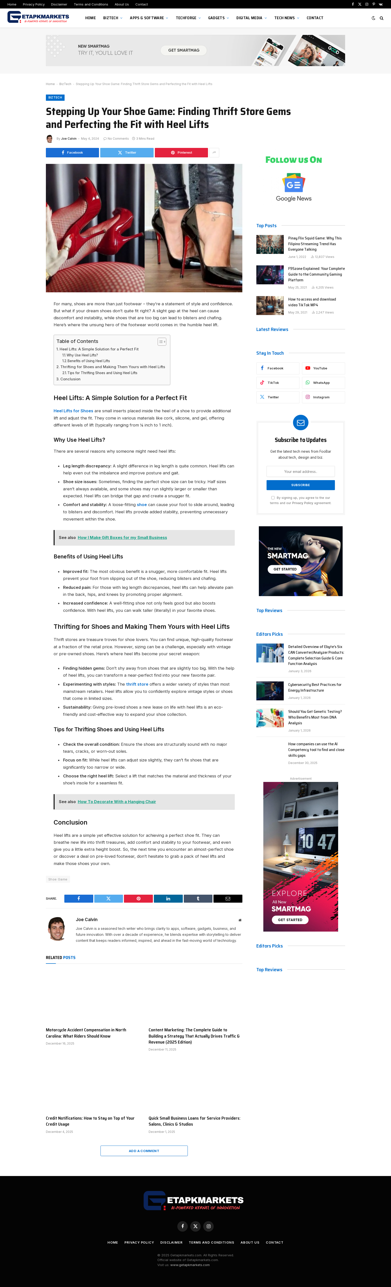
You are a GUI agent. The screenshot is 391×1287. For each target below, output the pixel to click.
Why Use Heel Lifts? (82, 355)
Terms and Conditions (91, 4)
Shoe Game (58, 878)
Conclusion (70, 379)
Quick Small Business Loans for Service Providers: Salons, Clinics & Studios (194, 1120)
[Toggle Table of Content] (159, 342)
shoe (142, 504)
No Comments (116, 139)
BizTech (110, 18)
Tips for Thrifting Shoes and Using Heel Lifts (102, 373)
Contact (141, 4)
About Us (122, 4)
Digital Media (249, 18)
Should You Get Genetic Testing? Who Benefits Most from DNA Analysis (315, 717)
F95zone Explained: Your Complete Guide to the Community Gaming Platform (316, 274)
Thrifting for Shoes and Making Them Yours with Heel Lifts (112, 367)
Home (11, 4)
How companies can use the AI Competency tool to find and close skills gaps (316, 750)
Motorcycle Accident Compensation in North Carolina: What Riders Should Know (86, 1032)
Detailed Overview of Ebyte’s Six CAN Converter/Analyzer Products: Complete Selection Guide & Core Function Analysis (316, 655)
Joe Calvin (69, 139)
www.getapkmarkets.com (190, 1264)
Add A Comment (144, 1150)
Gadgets (216, 18)
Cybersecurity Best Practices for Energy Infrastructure (314, 688)
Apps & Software (147, 18)
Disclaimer (59, 4)
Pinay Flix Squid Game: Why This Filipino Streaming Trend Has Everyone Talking (315, 244)
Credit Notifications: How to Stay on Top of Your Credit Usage (90, 1120)
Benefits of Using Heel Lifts (89, 361)
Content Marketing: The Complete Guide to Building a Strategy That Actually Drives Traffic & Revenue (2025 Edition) (194, 1035)
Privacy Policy (34, 4)
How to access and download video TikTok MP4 (312, 302)
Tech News (284, 18)
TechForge (186, 18)
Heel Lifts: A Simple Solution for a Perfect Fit (99, 349)
